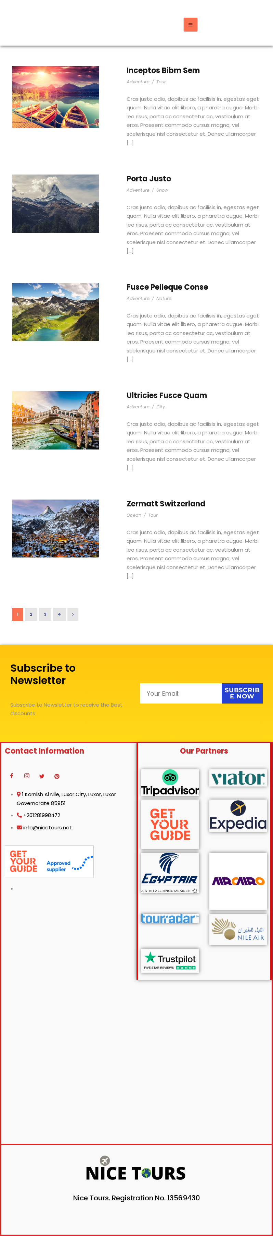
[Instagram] (27, 776)
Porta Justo (149, 178)
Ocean (134, 515)
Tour (161, 82)
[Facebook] (11, 776)
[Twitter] (42, 776)
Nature (163, 298)
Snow (162, 190)
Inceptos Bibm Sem (163, 70)
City (160, 407)
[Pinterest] (57, 776)
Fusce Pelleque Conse (167, 287)
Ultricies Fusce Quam (167, 395)
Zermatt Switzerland (166, 504)
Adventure (138, 82)
